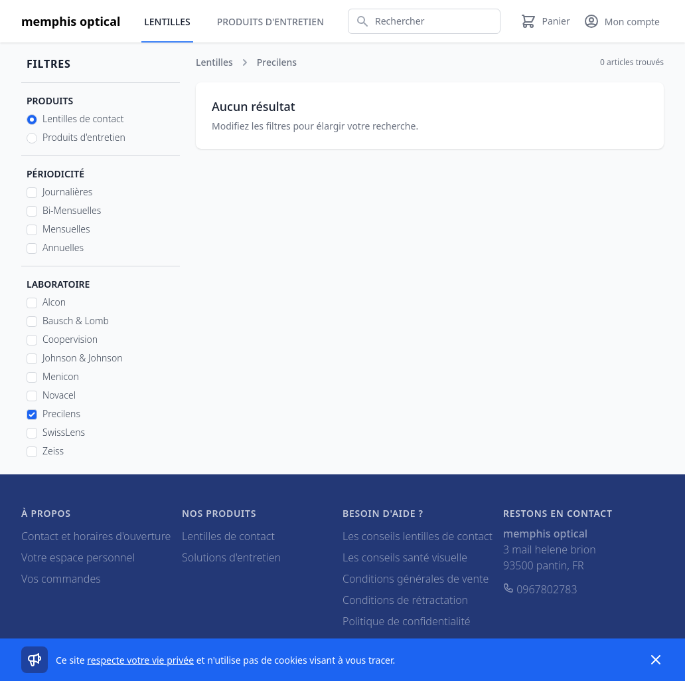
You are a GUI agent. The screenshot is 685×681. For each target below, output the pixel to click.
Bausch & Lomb (75, 320)
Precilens (61, 413)
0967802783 (540, 589)
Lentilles (167, 21)
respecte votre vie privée (140, 660)
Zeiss (53, 450)
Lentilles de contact (82, 118)
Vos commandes (61, 578)
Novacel (59, 395)
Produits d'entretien (270, 21)
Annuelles (63, 247)
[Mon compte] (621, 21)
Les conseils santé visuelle (404, 557)
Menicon (60, 376)
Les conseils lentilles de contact (417, 536)
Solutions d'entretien (231, 557)
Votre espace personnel (78, 557)
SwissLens (63, 432)
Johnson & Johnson (82, 357)
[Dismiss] (656, 659)
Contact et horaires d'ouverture (96, 536)
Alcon (54, 302)
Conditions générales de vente (415, 578)
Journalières (67, 191)
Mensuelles (66, 229)
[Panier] (544, 21)
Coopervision (70, 339)
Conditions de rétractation (405, 600)
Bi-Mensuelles (71, 210)
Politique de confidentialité (406, 621)
